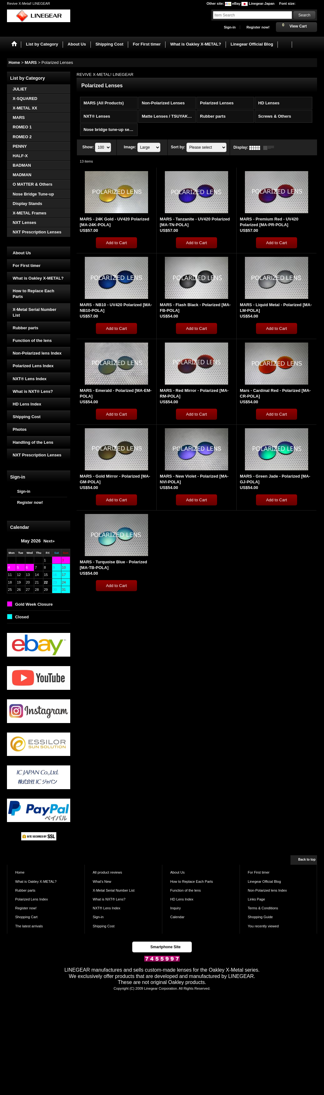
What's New (102, 881)
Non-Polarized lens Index (37, 353)
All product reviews (107, 872)
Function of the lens (32, 340)
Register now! (258, 27)
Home (19, 872)
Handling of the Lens (33, 442)
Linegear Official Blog (264, 881)
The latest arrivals (29, 926)
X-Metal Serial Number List (34, 312)
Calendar (177, 917)
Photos (20, 429)
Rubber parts (25, 327)
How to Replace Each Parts (33, 293)
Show (88, 147)
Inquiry (175, 908)
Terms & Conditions (263, 908)
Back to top (306, 859)
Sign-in (229, 27)
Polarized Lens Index (33, 365)
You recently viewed (263, 926)
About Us (22, 253)
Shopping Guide (260, 917)
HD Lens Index (27, 404)
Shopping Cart (26, 917)
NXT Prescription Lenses (37, 455)
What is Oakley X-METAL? (38, 278)
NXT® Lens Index (30, 378)
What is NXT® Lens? (33, 391)
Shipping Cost (26, 416)
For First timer (26, 265)
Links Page (256, 899)
